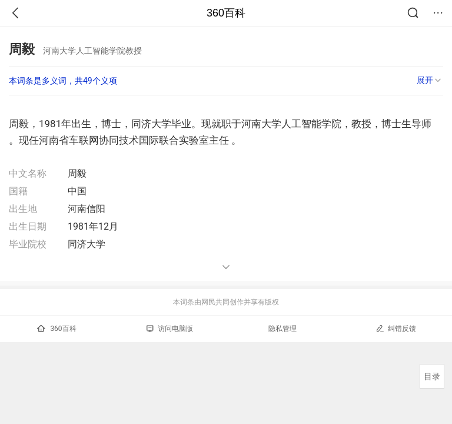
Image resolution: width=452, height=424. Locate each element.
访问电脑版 (170, 328)
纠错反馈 (395, 328)
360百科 (226, 13)
